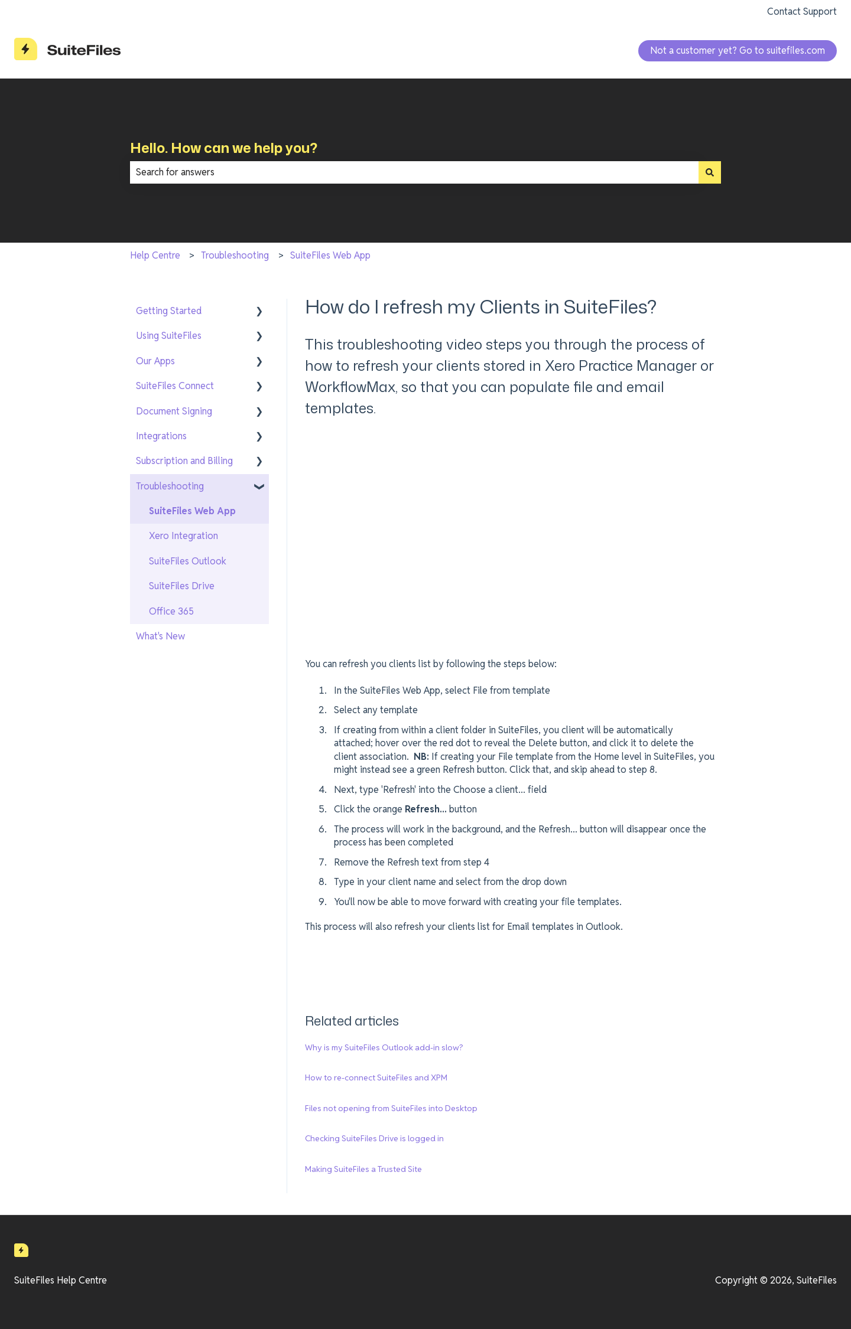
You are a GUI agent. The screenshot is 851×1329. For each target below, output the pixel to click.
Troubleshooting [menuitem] (170, 486)
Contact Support (802, 11)
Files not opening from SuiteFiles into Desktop (391, 1108)
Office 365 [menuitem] (171, 611)
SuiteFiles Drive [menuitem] (182, 586)
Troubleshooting (235, 255)
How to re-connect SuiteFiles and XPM (376, 1077)
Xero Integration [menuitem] (183, 536)
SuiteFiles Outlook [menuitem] (187, 561)
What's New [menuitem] (160, 636)
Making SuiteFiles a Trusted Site (363, 1169)
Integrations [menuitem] (161, 436)
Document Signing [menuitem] (174, 411)
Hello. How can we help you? (223, 147)
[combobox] (414, 172)
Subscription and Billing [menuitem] (184, 461)
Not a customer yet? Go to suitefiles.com (737, 50)
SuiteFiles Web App (330, 255)
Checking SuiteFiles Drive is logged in (374, 1138)
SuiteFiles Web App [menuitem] (192, 511)
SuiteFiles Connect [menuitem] (175, 386)
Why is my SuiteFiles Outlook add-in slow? (384, 1047)
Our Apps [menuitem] (155, 361)
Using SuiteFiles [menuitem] (169, 335)
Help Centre (155, 255)
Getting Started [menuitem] (169, 311)
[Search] (710, 172)
